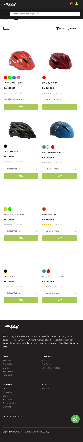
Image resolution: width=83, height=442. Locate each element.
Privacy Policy (9, 403)
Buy (21, 107)
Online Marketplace (51, 368)
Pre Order (7, 399)
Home (6, 20)
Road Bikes (8, 364)
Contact (6, 396)
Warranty (7, 407)
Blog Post (46, 388)
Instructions (8, 392)
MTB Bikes (8, 360)
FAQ (5, 388)
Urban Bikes (8, 375)
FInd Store (46, 364)
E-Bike (6, 368)
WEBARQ (44, 432)
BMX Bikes (8, 372)
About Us (46, 360)
